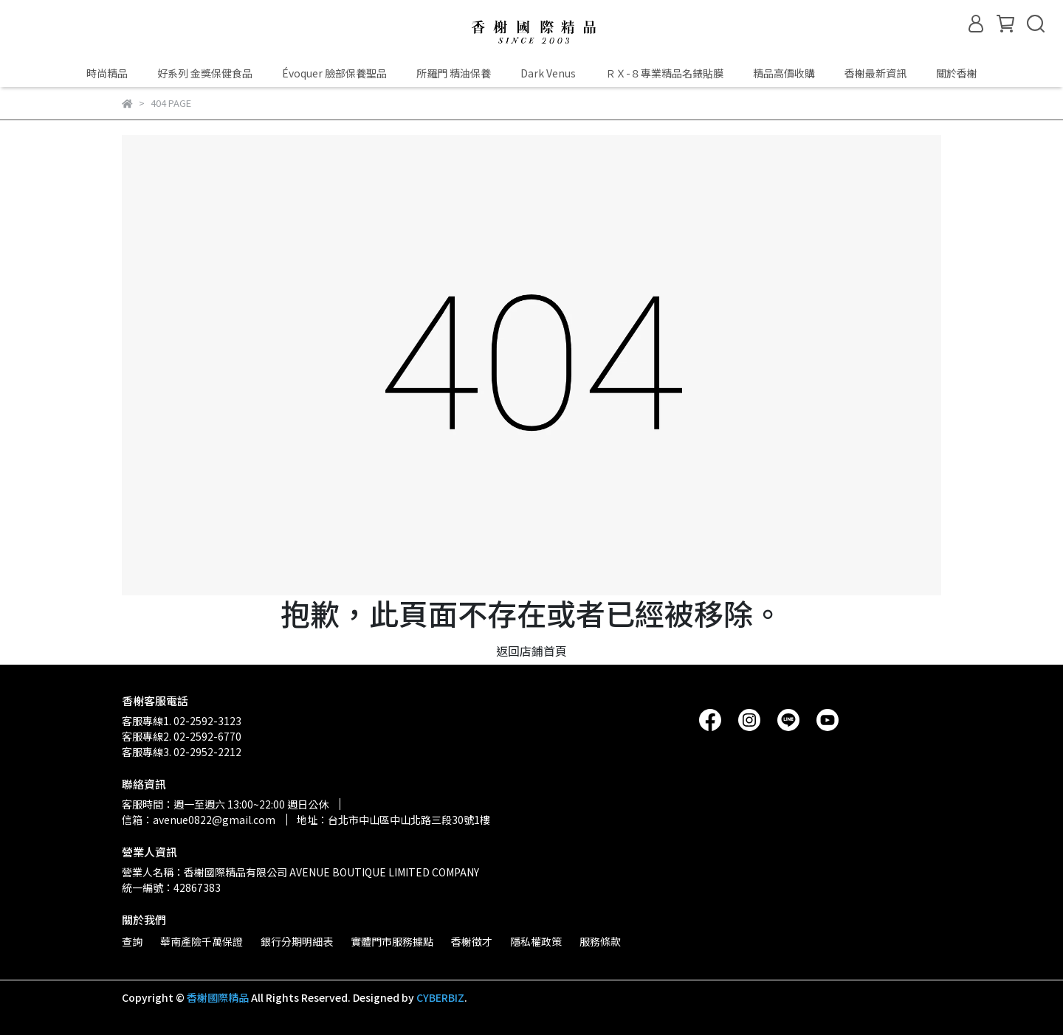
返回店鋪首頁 (531, 651)
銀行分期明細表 (297, 941)
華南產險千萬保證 (201, 941)
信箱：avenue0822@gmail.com (198, 819)
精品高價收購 (784, 73)
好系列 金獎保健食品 (204, 73)
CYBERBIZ (440, 997)
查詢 (132, 941)
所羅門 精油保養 (453, 73)
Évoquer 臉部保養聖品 (334, 73)
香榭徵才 (471, 941)
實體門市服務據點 (392, 941)
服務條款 (600, 941)
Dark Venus (548, 73)
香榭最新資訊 (875, 73)
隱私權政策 (536, 941)
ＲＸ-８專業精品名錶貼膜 (664, 73)
